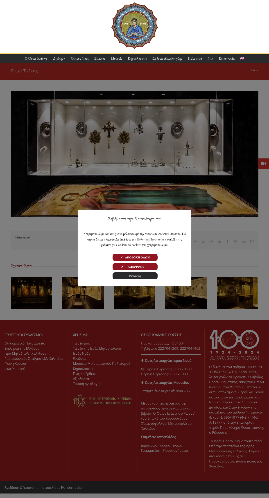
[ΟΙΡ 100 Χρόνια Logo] (134, 4)
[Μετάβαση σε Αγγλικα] (242, 58)
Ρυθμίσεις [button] (135, 276)
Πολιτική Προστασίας (150, 239)
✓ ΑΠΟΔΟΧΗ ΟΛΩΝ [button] (135, 257)
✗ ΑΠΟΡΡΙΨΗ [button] (135, 267)
